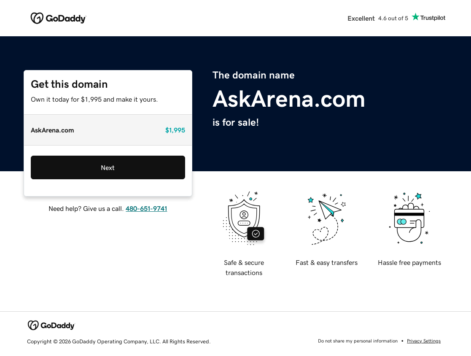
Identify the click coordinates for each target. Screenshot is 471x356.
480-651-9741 (146, 208)
